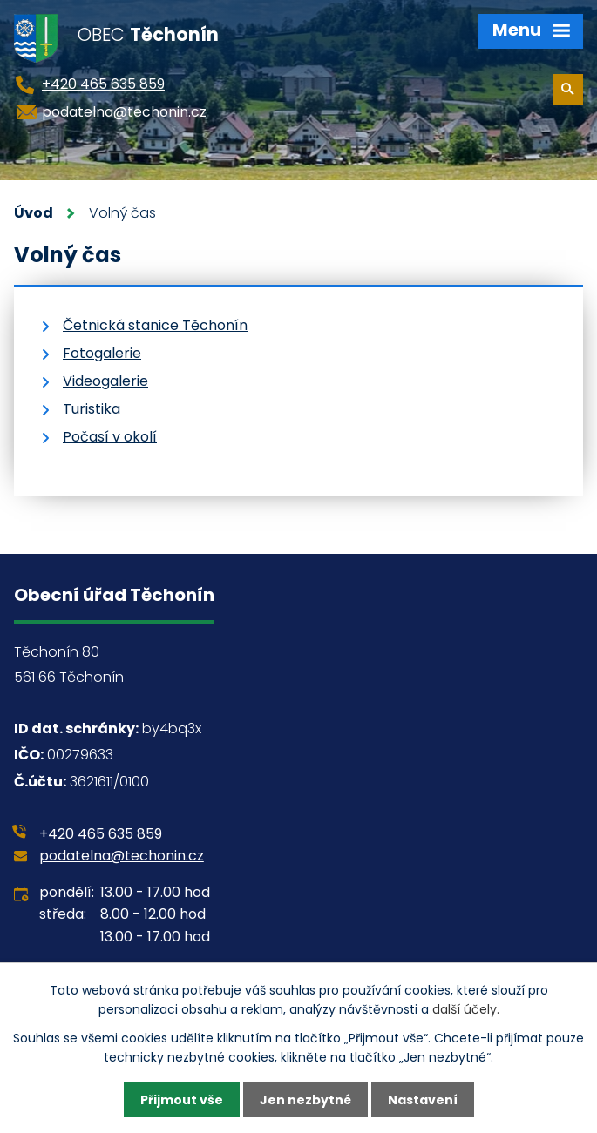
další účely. (465, 1009)
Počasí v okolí (110, 437)
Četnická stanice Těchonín (155, 325)
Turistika (91, 409)
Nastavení (423, 1100)
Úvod (33, 213)
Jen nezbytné (305, 1100)
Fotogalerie (102, 353)
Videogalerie (105, 381)
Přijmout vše (181, 1100)
